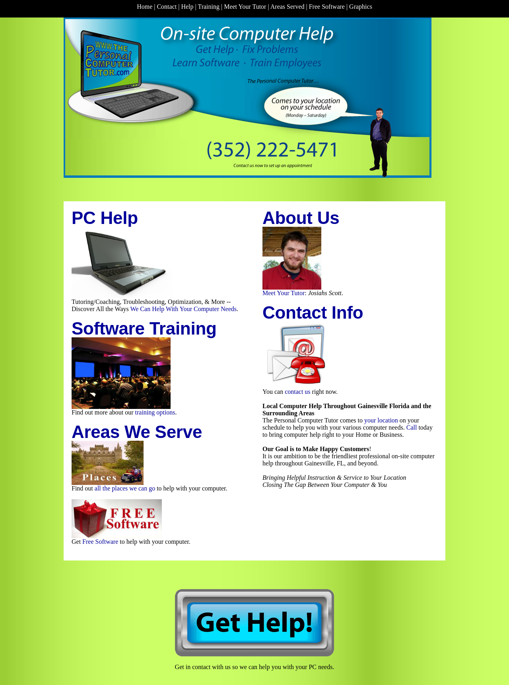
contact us (297, 391)
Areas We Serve (137, 432)
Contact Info (312, 312)
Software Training (144, 328)
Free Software (100, 541)
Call (411, 427)
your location (381, 420)
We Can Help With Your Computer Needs (183, 309)
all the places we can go (125, 488)
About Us (300, 218)
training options (155, 412)
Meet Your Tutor (283, 293)
